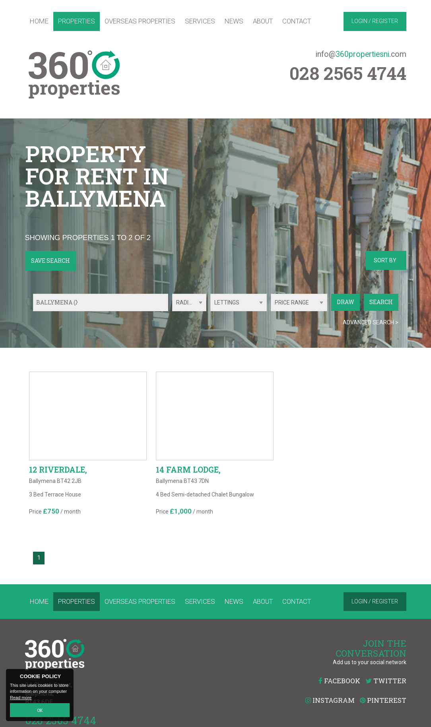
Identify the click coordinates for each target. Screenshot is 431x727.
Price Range (292, 302)
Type (210, 310)
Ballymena (59, 302)
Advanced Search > (370, 322)
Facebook (339, 680)
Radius (186, 302)
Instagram (330, 700)
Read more (20, 697)
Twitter (385, 680)
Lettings (226, 302)
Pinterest (383, 700)
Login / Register (374, 21)
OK (40, 710)
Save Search (50, 260)
